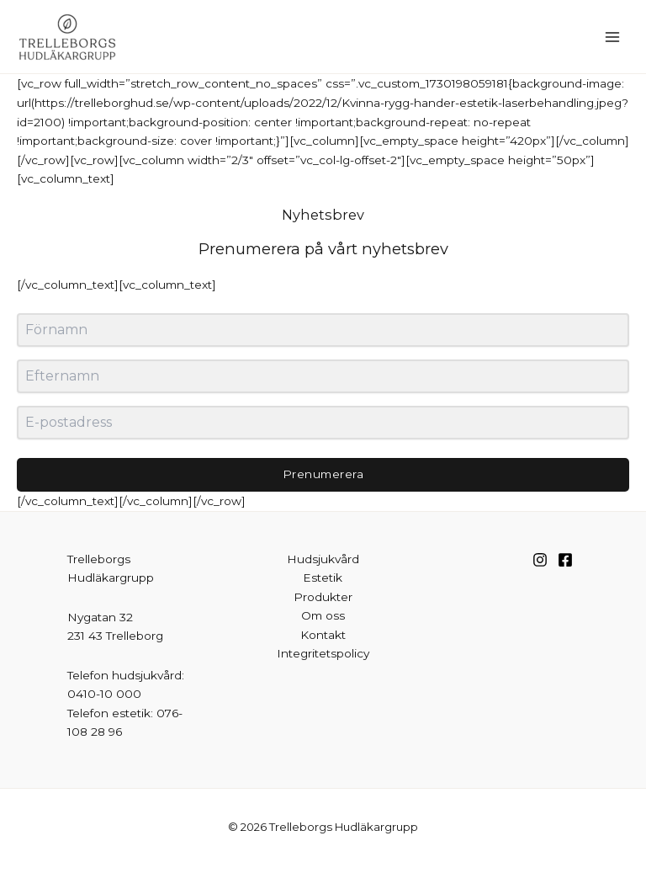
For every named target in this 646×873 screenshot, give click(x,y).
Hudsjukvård (323, 559)
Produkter (323, 597)
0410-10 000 (104, 693)
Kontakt (323, 634)
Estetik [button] (322, 577)
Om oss (323, 615)
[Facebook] (565, 559)
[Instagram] (540, 559)
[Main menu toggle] (613, 36)
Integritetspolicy (323, 653)
